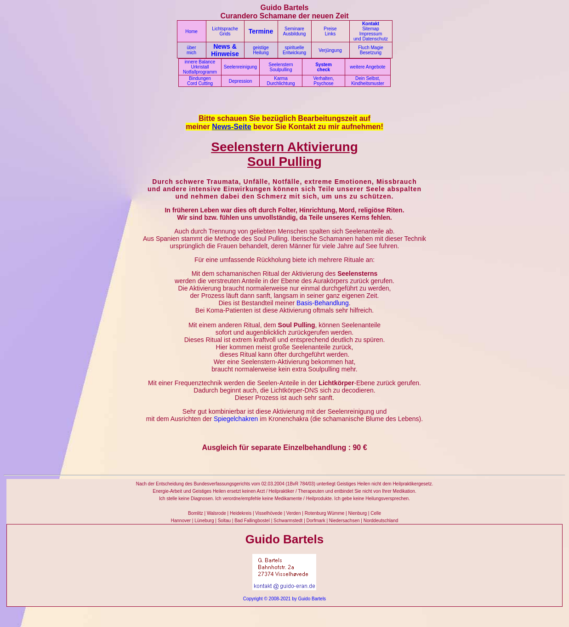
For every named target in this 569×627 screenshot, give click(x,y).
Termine (261, 31)
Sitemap (370, 28)
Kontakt (370, 23)
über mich (191, 50)
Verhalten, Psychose (323, 81)
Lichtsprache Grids (225, 31)
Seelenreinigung (240, 66)
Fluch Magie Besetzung (370, 50)
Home (191, 31)
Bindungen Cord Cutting (200, 81)
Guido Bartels (312, 598)
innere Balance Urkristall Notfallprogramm (200, 66)
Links (330, 33)
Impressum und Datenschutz (370, 36)
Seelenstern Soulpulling (280, 67)
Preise (330, 28)
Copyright (253, 598)
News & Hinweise (225, 50)
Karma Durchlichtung (281, 81)
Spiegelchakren (236, 418)
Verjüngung (330, 50)
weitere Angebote (367, 66)
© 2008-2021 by (280, 598)
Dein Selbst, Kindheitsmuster (367, 81)
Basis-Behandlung (322, 303)
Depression (240, 81)
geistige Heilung (260, 50)
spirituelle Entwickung (294, 50)
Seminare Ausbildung (294, 31)
